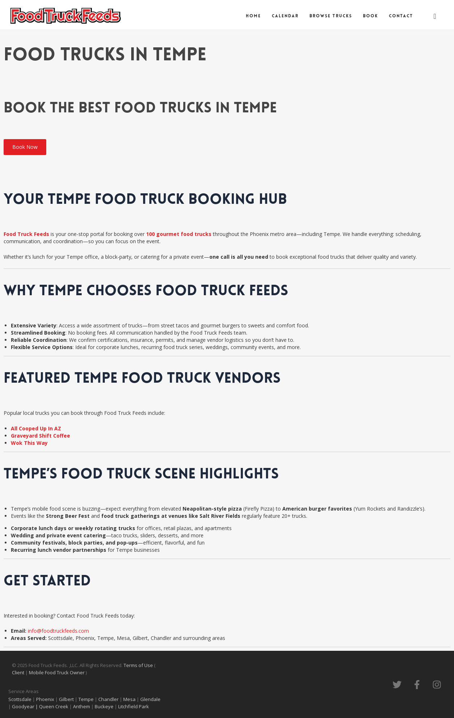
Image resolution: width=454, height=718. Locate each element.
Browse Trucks (330, 16)
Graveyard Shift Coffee (40, 435)
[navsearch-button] (435, 16)
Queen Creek (54, 706)
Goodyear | (25, 706)
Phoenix (45, 699)
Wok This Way (29, 442)
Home (253, 16)
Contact (401, 16)
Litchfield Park (134, 706)
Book (370, 16)
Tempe (86, 699)
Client (18, 672)
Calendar (285, 16)
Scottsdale (19, 699)
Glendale (150, 699)
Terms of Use (139, 665)
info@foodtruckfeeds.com (58, 630)
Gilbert (66, 699)
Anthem (82, 706)
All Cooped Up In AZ (36, 428)
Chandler (108, 699)
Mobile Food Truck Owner (57, 672)
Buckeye (104, 706)
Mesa (129, 699)
